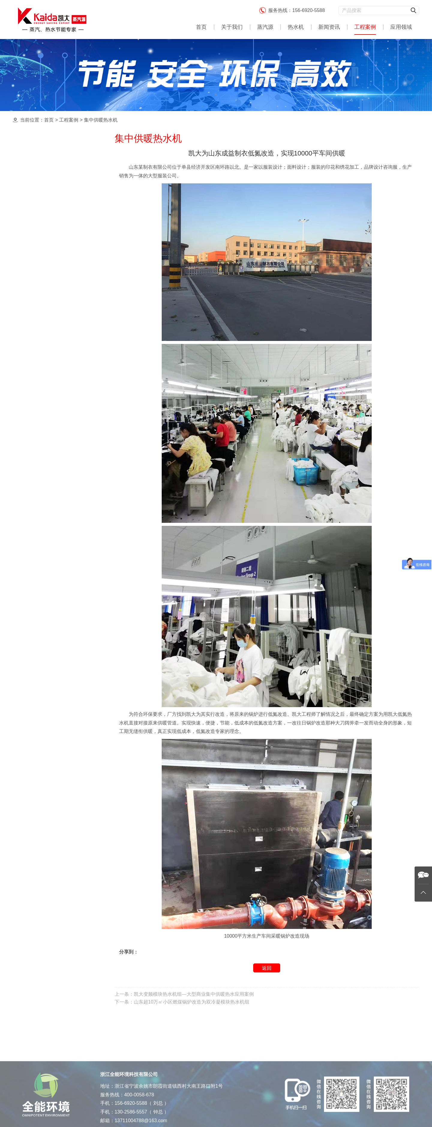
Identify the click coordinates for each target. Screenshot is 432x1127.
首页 (201, 27)
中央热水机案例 (44, 196)
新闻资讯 (329, 27)
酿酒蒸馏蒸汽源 (44, 232)
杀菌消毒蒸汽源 (44, 256)
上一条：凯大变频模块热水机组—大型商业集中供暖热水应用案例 (184, 1003)
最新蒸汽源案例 (44, 160)
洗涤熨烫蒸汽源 (44, 220)
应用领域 (401, 27)
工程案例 (365, 27)
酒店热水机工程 (44, 268)
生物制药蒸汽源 (44, 304)
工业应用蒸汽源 (44, 208)
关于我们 (232, 27)
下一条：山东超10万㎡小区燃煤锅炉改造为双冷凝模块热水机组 (182, 1011)
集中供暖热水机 (101, 120)
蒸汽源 (265, 27)
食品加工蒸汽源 (44, 244)
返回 (267, 968)
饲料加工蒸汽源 (44, 292)
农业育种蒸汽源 (44, 280)
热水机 (296, 27)
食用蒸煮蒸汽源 (44, 184)
